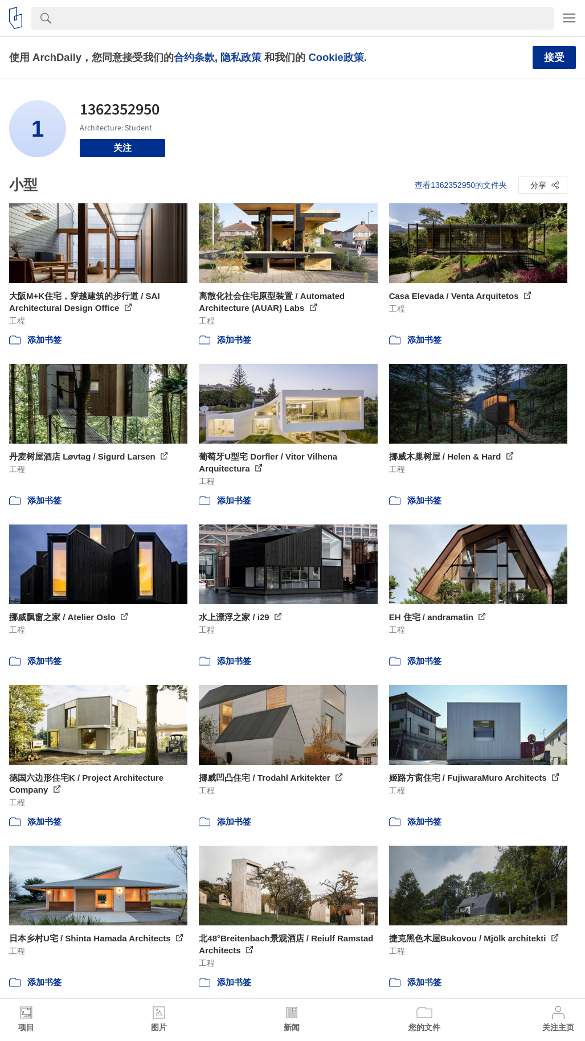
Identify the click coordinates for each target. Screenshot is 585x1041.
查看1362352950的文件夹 (461, 185)
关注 (122, 148)
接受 (554, 57)
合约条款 (194, 57)
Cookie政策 (335, 57)
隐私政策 (240, 57)
